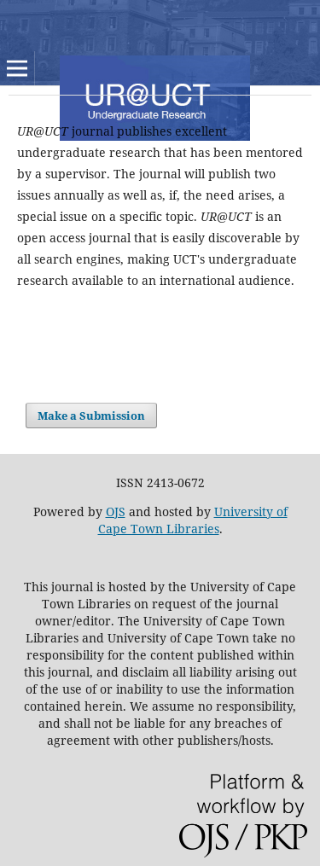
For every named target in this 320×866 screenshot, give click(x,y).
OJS (115, 511)
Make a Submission (91, 415)
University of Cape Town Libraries (193, 520)
